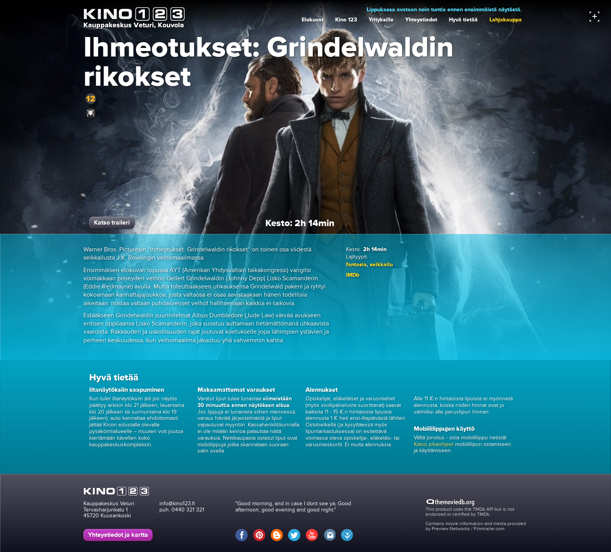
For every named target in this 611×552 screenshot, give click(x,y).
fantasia (356, 264)
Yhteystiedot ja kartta (118, 535)
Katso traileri (112, 222)
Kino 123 (346, 19)
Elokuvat (312, 19)
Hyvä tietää (463, 19)
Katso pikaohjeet (434, 444)
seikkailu (381, 264)
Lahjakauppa (505, 19)
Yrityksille (381, 19)
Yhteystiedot (421, 19)
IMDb (352, 275)
